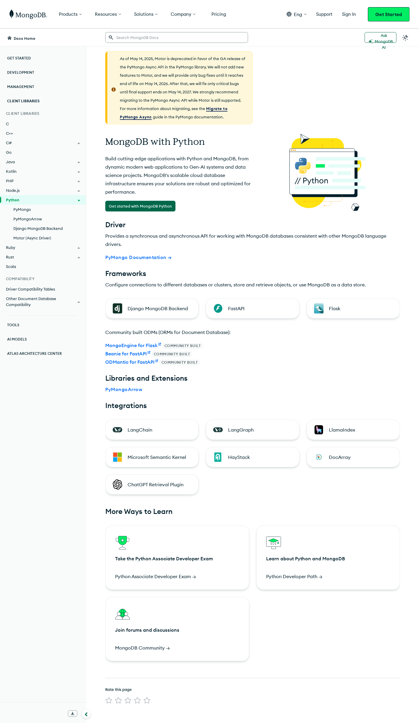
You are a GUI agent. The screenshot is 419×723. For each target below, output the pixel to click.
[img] (108, 700)
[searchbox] (176, 37)
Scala (11, 266)
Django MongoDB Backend (38, 228)
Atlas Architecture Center (34, 353)
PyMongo (22, 209)
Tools (13, 325)
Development (20, 72)
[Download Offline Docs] (72, 713)
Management (20, 86)
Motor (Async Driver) (32, 238)
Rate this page (118, 689)
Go (9, 152)
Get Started (388, 14)
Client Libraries (23, 101)
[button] (297, 14)
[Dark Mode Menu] (405, 37)
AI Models (17, 339)
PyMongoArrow (27, 219)
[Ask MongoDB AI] (380, 37)
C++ (9, 133)
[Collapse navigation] (86, 714)
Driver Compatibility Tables (30, 289)
